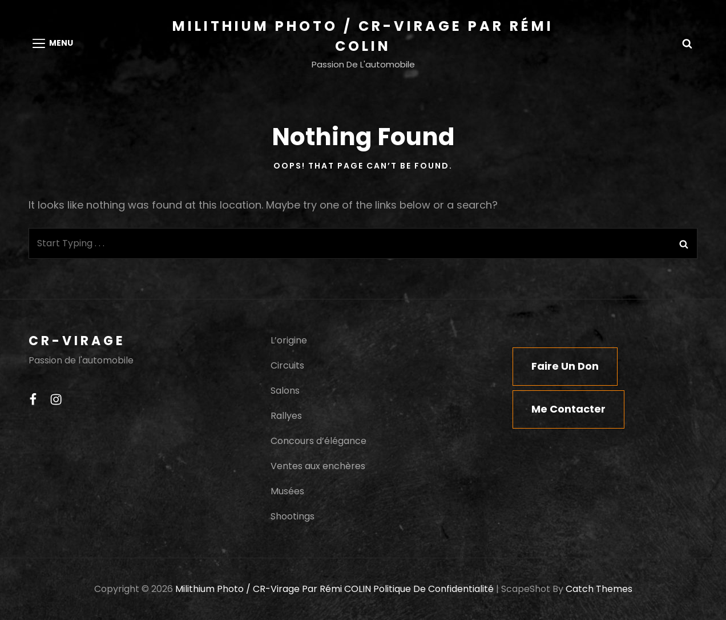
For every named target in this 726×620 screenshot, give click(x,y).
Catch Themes (599, 588)
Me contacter (568, 409)
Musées (287, 491)
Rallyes (286, 415)
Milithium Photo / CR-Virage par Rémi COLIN (273, 588)
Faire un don (565, 366)
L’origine (289, 340)
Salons (285, 390)
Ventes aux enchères (318, 466)
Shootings (292, 516)
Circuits (287, 365)
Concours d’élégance (318, 440)
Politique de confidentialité (433, 588)
